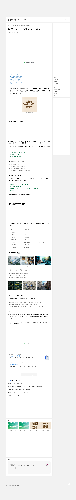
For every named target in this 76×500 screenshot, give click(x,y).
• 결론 (11, 83)
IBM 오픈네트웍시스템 (14, 364)
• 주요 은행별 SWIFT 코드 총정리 (16, 79)
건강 (55, 87)
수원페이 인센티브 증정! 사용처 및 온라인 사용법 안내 (19, 389)
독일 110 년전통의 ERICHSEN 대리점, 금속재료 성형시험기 (21, 357)
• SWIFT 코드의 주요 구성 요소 (16, 76)
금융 (10, 381)
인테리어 (56, 91)
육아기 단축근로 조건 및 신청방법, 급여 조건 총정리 (19, 392)
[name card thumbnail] (47, 465)
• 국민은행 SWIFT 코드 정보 (15, 77)
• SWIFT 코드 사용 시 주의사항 (16, 82)
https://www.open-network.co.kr (15, 362)
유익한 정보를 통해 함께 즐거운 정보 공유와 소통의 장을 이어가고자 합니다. (23, 465)
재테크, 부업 (56, 93)
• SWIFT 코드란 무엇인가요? (15, 74)
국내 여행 (56, 83)
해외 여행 (56, 81)
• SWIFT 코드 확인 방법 (14, 80)
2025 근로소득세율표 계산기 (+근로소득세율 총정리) (19, 395)
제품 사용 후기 (57, 89)
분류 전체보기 (57, 77)
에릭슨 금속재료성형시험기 (15, 356)
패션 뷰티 (56, 79)
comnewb (18, 485)
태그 (21, 19)
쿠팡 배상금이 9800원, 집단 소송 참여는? (17, 383)
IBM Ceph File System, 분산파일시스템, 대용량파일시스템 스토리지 (23, 366)
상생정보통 (12, 19)
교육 (55, 95)
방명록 (25, 19)
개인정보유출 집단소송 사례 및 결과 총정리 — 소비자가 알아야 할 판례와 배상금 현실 (26, 386)
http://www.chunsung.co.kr (14, 354)
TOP (69, 484)
